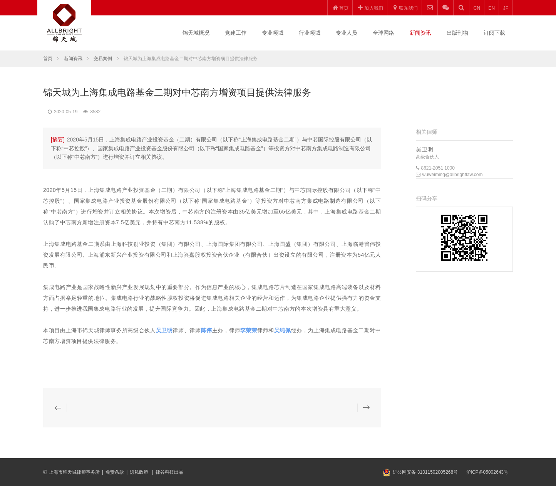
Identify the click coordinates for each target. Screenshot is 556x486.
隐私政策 (139, 472)
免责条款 (115, 472)
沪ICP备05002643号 (487, 472)
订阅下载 (494, 33)
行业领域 (309, 33)
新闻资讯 (420, 33)
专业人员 (346, 33)
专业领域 (272, 33)
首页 (47, 58)
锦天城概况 (196, 33)
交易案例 (103, 58)
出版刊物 (457, 33)
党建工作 (235, 33)
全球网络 (383, 33)
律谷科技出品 (169, 472)
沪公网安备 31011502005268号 (425, 472)
